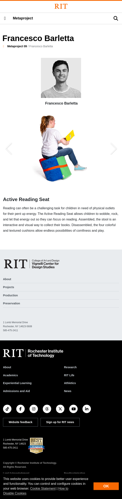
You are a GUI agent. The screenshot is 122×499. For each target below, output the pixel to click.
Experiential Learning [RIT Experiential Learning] (17, 383)
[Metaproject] (32, 264)
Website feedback (20, 422)
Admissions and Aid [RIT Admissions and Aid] (16, 391)
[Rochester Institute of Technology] (61, 6)
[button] (4, 18)
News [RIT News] (67, 391)
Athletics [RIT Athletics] (70, 383)
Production (10, 295)
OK (106, 486)
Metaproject (23, 18)
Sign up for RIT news (60, 422)
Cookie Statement (43, 488)
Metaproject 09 (17, 46)
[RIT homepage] (33, 353)
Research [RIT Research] (70, 367)
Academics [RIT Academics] (10, 375)
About (7, 279)
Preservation (11, 303)
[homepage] (5, 46)
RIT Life (69, 375)
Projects (8, 287)
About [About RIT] (7, 367)
